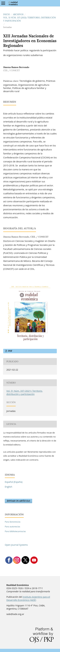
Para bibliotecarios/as (15, 531)
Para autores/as (12, 526)
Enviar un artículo (18, 501)
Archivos (18, 14)
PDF (10, 351)
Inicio (6, 14)
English (8, 486)
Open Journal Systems (16, 544)
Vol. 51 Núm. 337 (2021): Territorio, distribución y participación (29, 19)
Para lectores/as (12, 521)
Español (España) (13, 481)
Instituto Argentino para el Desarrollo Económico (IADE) (28, 598)
